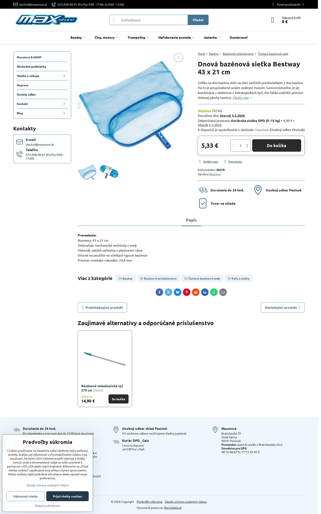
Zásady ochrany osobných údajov (186, 501)
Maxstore (262, 129)
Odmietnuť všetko (25, 496)
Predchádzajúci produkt (102, 307)
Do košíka (276, 145)
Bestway (215, 174)
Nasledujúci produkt (283, 307)
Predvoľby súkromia (149, 501)
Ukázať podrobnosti (47, 505)
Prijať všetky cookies (67, 496)
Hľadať (198, 20)
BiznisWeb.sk (172, 507)
